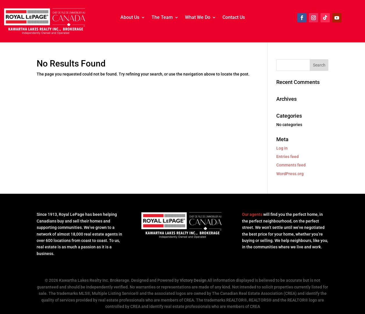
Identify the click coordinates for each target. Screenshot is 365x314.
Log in (282, 148)
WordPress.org (290, 173)
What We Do (197, 17)
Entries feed (287, 156)
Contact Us (233, 17)
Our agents (252, 214)
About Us (129, 17)
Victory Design (193, 280)
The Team (162, 17)
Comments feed (291, 165)
